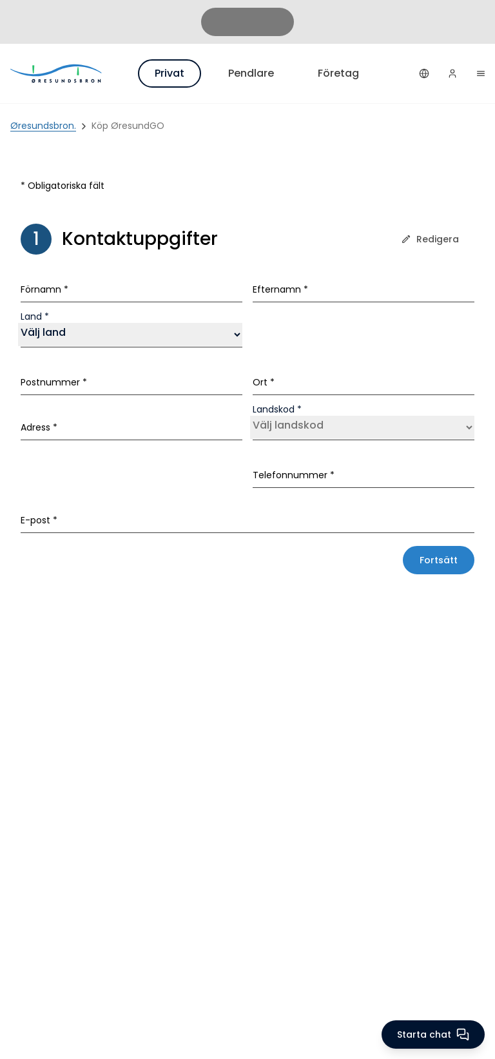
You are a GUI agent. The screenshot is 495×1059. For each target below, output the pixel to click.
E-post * (39, 520)
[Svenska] (424, 73)
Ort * (264, 382)
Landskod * (277, 409)
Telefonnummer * (294, 475)
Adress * (39, 427)
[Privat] (56, 73)
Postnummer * (54, 382)
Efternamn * (280, 289)
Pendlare (251, 73)
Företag (338, 73)
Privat (169, 73)
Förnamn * (44, 289)
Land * (35, 316)
